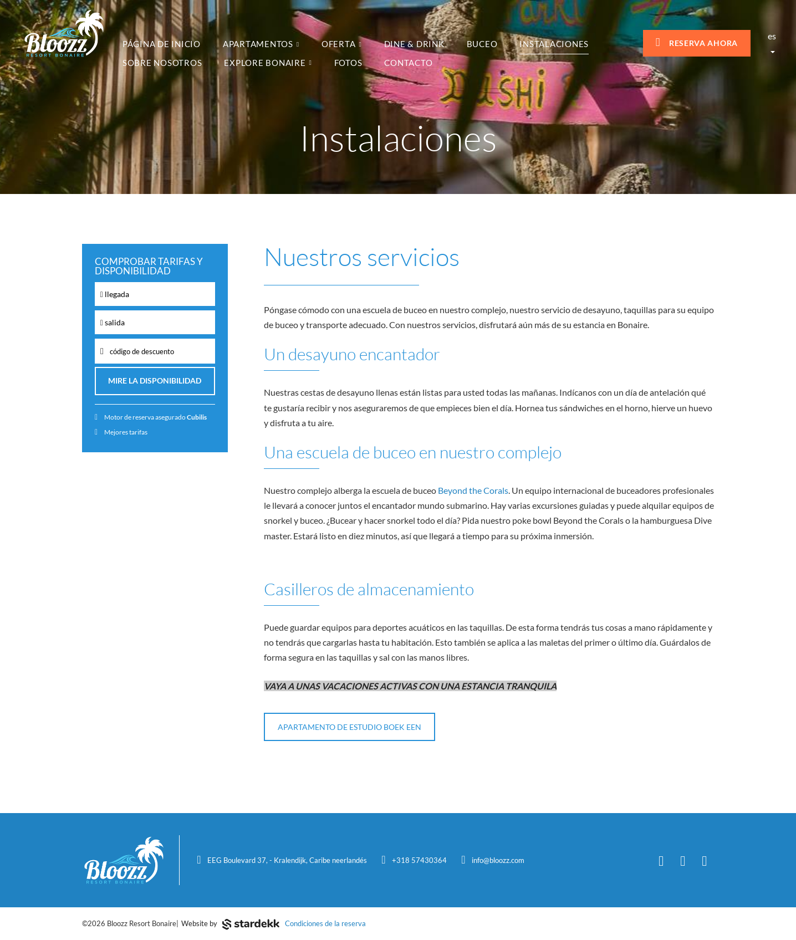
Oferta (342, 44)
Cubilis (197, 417)
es (772, 41)
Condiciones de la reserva (325, 923)
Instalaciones (554, 44)
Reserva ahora (697, 42)
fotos (348, 63)
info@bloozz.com (498, 860)
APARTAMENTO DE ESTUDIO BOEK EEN (349, 727)
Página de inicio (162, 44)
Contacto (408, 63)
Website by (230, 924)
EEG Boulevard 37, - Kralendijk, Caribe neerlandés (287, 860)
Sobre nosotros (162, 63)
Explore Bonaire (268, 63)
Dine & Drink (414, 44)
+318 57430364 (419, 860)
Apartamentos (261, 44)
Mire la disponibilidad (154, 380)
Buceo (482, 44)
